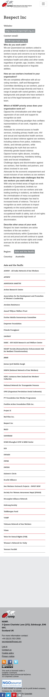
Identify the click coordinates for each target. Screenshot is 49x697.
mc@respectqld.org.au (16, 41)
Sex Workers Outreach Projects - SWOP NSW (22, 486)
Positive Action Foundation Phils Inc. (19, 404)
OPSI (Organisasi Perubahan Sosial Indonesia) (23, 392)
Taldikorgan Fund (11, 511)
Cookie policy (8, 653)
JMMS (6, 358)
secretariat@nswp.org (11, 642)
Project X (7, 411)
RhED (6, 429)
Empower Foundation (12, 324)
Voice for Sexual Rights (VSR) (15, 537)
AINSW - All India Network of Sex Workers (21, 271)
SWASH (7, 455)
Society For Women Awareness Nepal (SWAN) (22, 492)
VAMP (6, 518)
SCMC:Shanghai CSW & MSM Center (18, 442)
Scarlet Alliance (10, 480)
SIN (5, 448)
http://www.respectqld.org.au (20, 31)
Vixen (6, 530)
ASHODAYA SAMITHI (12, 283)
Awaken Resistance (12, 305)
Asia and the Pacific (13, 265)
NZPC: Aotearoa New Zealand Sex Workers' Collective (21, 378)
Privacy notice (8, 656)
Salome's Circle (10, 474)
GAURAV (7, 336)
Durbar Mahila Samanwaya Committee (20, 317)
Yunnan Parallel (10, 549)
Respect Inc (8, 423)
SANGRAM (8, 436)
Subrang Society (10, 505)
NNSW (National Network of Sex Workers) (21, 370)
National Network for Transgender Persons (21, 385)
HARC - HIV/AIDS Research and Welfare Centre (23, 343)
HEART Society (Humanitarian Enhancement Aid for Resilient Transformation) (24, 350)
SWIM (6, 461)
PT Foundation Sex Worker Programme (20, 398)
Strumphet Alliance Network (15, 499)
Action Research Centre (13, 290)
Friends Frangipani (11, 330)
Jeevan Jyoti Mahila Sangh (14, 364)
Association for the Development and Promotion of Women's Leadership (23, 297)
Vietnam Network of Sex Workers (17, 524)
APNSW (7, 277)
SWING (7, 467)
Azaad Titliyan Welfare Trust (15, 311)
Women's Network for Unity (15, 543)
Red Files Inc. (9, 417)
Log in (4, 647)
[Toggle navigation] (43, 3)
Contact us (6, 650)
